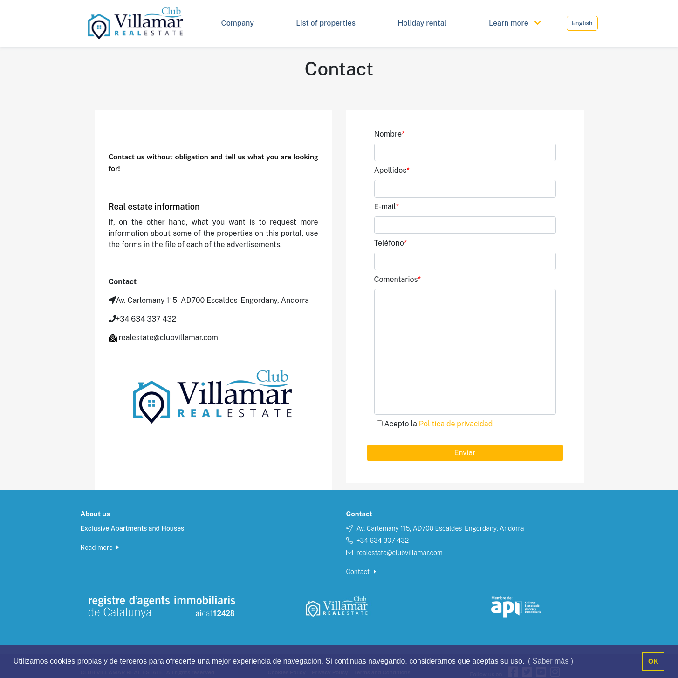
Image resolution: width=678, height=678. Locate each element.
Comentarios (397, 279)
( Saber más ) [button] (550, 661)
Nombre (389, 134)
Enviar (465, 452)
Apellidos (392, 170)
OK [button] (653, 661)
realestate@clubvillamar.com (399, 552)
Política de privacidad (456, 423)
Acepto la (438, 423)
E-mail (386, 206)
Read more (100, 547)
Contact (361, 571)
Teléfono (390, 243)
